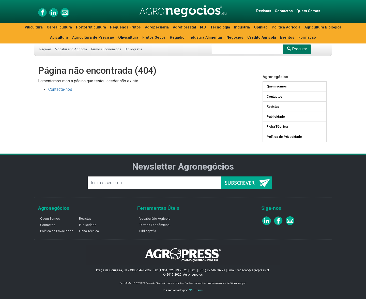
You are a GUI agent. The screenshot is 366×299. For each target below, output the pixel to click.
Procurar (297, 49)
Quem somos (277, 86)
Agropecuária (157, 27)
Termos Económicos (105, 49)
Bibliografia (133, 49)
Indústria (242, 27)
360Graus (196, 290)
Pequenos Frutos (125, 27)
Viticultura (34, 27)
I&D (203, 27)
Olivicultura (128, 37)
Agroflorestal (184, 27)
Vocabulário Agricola (154, 218)
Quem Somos (308, 11)
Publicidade (276, 116)
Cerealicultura (59, 27)
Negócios (234, 37)
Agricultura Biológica (322, 27)
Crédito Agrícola (261, 37)
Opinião (261, 27)
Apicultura (59, 37)
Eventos (287, 37)
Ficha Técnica (277, 126)
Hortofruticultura (91, 27)
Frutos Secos (154, 37)
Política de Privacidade (284, 137)
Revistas (263, 11)
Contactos (284, 11)
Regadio (177, 37)
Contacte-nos (60, 89)
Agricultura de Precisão (93, 37)
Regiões (45, 49)
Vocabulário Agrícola (71, 49)
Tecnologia (220, 27)
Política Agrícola (286, 27)
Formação (307, 37)
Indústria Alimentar (205, 37)
